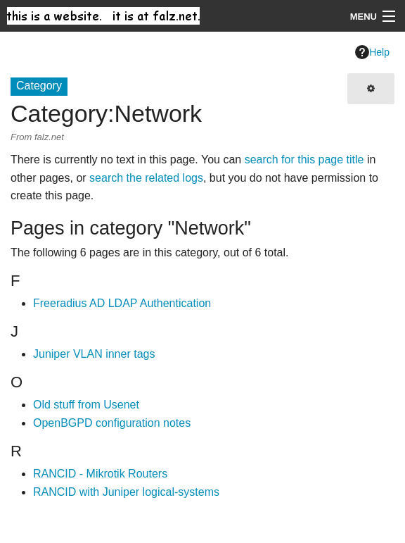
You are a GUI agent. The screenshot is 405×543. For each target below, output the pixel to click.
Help (372, 52)
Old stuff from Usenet (86, 405)
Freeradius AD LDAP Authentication (122, 303)
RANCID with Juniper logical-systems (126, 492)
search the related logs (146, 178)
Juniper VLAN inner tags (94, 354)
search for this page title (304, 160)
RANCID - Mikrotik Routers (100, 474)
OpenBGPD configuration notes (112, 423)
